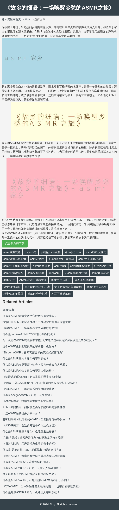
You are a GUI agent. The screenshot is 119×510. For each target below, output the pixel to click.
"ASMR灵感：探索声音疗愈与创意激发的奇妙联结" (34, 437)
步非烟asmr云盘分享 (61, 259)
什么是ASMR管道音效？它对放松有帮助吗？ (30, 315)
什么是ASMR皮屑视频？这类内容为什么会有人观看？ (35, 364)
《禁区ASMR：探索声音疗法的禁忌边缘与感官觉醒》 (35, 455)
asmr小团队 (37, 259)
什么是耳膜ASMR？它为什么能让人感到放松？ (31, 492)
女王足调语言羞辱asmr (68, 286)
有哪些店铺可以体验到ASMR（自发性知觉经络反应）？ (37, 419)
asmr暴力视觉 (12, 252)
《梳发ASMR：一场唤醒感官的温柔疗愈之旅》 (31, 328)
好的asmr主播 (102, 266)
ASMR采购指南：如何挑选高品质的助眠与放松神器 (34, 407)
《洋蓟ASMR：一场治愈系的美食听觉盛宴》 (30, 388)
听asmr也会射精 (37, 293)
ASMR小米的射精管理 (32, 279)
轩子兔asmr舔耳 (13, 293)
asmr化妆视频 (36, 273)
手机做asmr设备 (50, 252)
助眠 (27, 19)
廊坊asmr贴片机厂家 (37, 286)
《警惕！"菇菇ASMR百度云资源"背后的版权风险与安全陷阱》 (40, 382)
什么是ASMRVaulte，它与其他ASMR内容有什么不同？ (36, 480)
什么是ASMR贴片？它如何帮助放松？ (26, 358)
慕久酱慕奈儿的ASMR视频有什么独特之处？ (30, 474)
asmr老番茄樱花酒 (14, 259)
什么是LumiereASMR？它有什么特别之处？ (29, 334)
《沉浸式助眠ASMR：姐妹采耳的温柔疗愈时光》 (32, 376)
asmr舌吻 (60, 266)
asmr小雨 (30, 252)
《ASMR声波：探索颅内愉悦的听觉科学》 (28, 401)
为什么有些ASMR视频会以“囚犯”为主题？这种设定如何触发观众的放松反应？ (50, 340)
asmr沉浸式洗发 (97, 286)
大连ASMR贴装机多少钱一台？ (22, 413)
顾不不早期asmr (85, 279)
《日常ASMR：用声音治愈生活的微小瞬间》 (30, 443)
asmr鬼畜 (8, 309)
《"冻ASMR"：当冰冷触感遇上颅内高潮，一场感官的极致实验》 (42, 486)
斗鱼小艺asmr (73, 252)
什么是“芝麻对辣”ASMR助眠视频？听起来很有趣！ (33, 449)
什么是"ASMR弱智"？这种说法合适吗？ (27, 461)
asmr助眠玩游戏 (96, 252)
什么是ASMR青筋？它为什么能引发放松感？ (30, 431)
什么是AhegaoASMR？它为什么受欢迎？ (28, 395)
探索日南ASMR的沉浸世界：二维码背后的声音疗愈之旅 (37, 322)
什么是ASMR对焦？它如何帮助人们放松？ (28, 370)
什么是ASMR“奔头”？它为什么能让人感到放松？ (32, 468)
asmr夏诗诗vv (100, 273)
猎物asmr (54, 273)
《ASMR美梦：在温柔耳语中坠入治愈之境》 (30, 425)
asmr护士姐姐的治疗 (16, 266)
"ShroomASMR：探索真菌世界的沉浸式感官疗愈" (33, 352)
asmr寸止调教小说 (89, 259)
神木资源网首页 (11, 19)
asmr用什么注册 (61, 279)
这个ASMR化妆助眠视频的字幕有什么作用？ (30, 346)
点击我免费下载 (14, 243)
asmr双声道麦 (41, 266)
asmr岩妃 (9, 279)
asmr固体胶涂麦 (80, 266)
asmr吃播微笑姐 (13, 273)
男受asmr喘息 (12, 286)
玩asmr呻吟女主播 (76, 273)
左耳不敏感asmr (61, 293)
